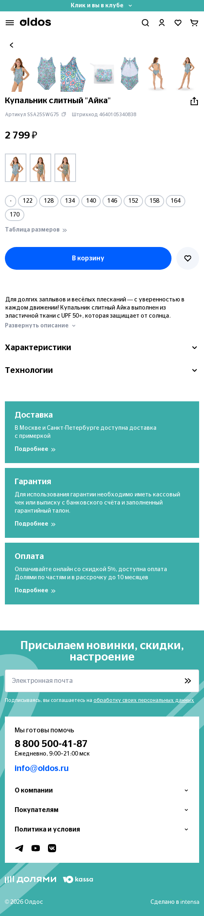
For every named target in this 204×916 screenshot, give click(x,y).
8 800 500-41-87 (51, 744)
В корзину (88, 258)
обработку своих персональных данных (143, 700)
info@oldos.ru (42, 768)
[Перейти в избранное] (178, 23)
